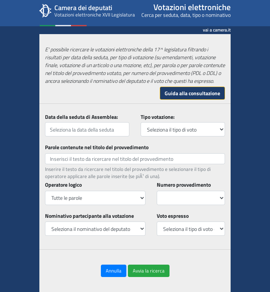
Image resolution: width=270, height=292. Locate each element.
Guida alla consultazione (192, 93)
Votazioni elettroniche (192, 7)
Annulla (114, 270)
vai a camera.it (217, 28)
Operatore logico (63, 184)
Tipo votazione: (158, 117)
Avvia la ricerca (149, 270)
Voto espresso (173, 216)
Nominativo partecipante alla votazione (89, 216)
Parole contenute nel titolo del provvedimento (96, 147)
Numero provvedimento (184, 184)
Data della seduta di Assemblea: (81, 117)
